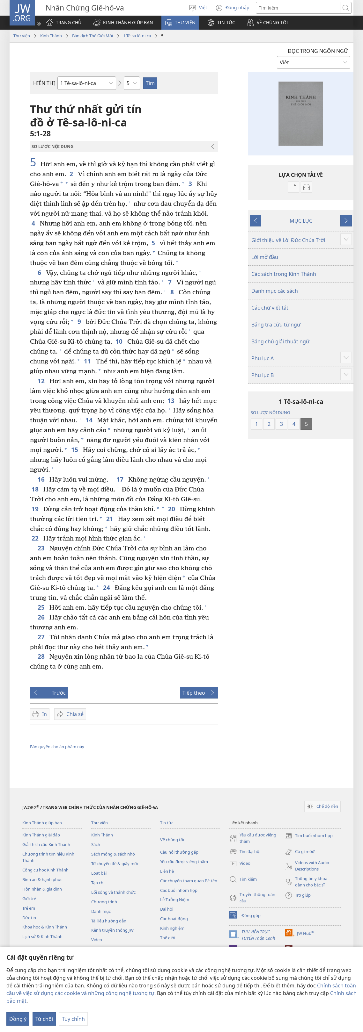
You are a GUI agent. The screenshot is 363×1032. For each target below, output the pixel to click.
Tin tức (166, 823)
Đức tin (29, 918)
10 (119, 341)
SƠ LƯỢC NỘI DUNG (270, 412)
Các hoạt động (174, 918)
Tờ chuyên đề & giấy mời (114, 863)
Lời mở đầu (264, 257)
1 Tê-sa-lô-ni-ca (137, 36)
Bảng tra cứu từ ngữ (275, 324)
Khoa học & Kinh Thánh (44, 927)
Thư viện (21, 36)
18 (36, 489)
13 (171, 400)
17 (120, 479)
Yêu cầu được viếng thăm (184, 861)
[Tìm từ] (298, 8)
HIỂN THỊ (44, 83)
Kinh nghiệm (172, 928)
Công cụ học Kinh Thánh (45, 870)
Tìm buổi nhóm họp (309, 836)
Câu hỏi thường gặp (179, 852)
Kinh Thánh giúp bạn (42, 823)
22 (36, 538)
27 (42, 637)
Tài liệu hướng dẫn (108, 921)
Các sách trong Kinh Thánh (283, 273)
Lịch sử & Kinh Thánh (42, 936)
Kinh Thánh (51, 36)
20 (172, 509)
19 (36, 509)
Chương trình (104, 902)
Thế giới (167, 938)
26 (42, 617)
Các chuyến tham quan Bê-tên (188, 881)
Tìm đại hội (244, 852)
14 (89, 420)
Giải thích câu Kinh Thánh (46, 844)
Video (96, 939)
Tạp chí (97, 882)
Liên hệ (167, 871)
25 (42, 607)
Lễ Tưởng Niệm (174, 899)
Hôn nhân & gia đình (42, 889)
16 (42, 479)
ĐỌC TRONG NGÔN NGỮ (318, 50)
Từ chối (44, 1018)
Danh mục (101, 911)
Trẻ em (28, 908)
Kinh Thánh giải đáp (41, 835)
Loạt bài (99, 873)
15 (75, 449)
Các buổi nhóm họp (178, 890)
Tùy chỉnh (73, 1018)
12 (42, 380)
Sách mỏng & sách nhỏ (113, 854)
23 (42, 548)
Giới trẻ (29, 898)
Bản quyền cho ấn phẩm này (57, 746)
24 (107, 587)
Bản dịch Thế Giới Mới (92, 36)
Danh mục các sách (274, 290)
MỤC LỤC (301, 220)
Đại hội (166, 909)
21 (110, 518)
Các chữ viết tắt (269, 307)
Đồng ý (17, 1018)
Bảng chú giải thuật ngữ (280, 341)
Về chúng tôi (172, 839)
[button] (123, 23)
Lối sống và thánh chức (113, 892)
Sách (95, 844)
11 (88, 361)
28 (42, 656)
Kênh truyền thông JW (112, 930)
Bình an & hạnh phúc (42, 879)
